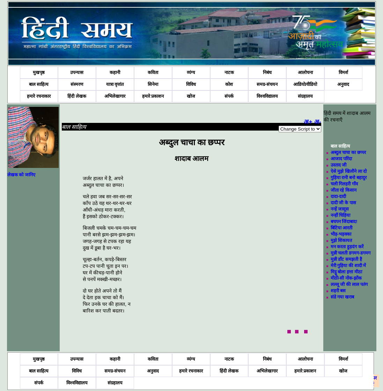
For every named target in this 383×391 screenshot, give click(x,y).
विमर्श (343, 72)
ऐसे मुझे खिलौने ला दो (349, 171)
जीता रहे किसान (343, 190)
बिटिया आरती (342, 227)
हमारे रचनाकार (39, 96)
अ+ (308, 121)
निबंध (267, 72)
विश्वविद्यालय (267, 96)
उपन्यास (76, 72)
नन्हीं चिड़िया (341, 215)
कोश (229, 84)
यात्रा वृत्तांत (115, 84)
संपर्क (229, 96)
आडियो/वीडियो (305, 84)
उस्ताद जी (339, 165)
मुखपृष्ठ (39, 72)
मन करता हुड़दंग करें (347, 246)
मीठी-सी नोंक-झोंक (346, 278)
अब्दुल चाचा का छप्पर (348, 152)
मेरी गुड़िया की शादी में (348, 265)
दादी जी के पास (343, 202)
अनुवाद (343, 84)
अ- (317, 121)
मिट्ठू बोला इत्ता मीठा (346, 271)
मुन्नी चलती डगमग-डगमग (351, 253)
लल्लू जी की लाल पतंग (349, 284)
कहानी (115, 72)
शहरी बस (338, 290)
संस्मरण (77, 84)
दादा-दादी (338, 196)
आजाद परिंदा (341, 158)
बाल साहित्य (39, 84)
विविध (191, 84)
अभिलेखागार (114, 96)
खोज (191, 96)
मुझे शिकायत (341, 240)
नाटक (229, 72)
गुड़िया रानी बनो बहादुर (349, 177)
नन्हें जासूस (340, 209)
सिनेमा (153, 84)
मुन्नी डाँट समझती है (346, 259)
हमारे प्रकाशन (153, 96)
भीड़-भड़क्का (341, 234)
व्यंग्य (191, 72)
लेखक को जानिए (21, 174)
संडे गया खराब (342, 297)
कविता (153, 72)
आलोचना (305, 72)
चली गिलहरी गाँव (344, 183)
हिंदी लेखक (76, 96)
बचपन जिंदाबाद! (344, 221)
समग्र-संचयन (267, 84)
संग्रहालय (305, 96)
